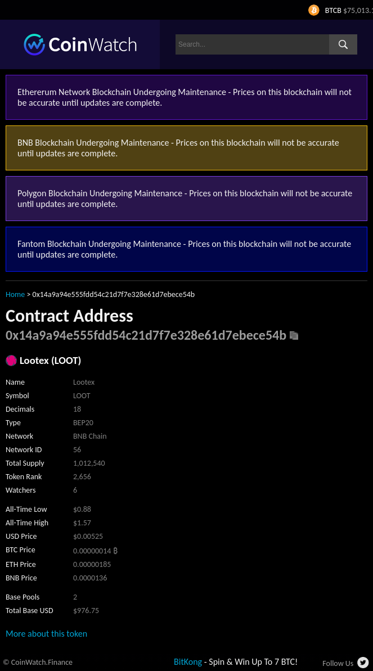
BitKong (188, 661)
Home (15, 294)
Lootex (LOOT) (50, 360)
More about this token (46, 633)
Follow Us (337, 663)
